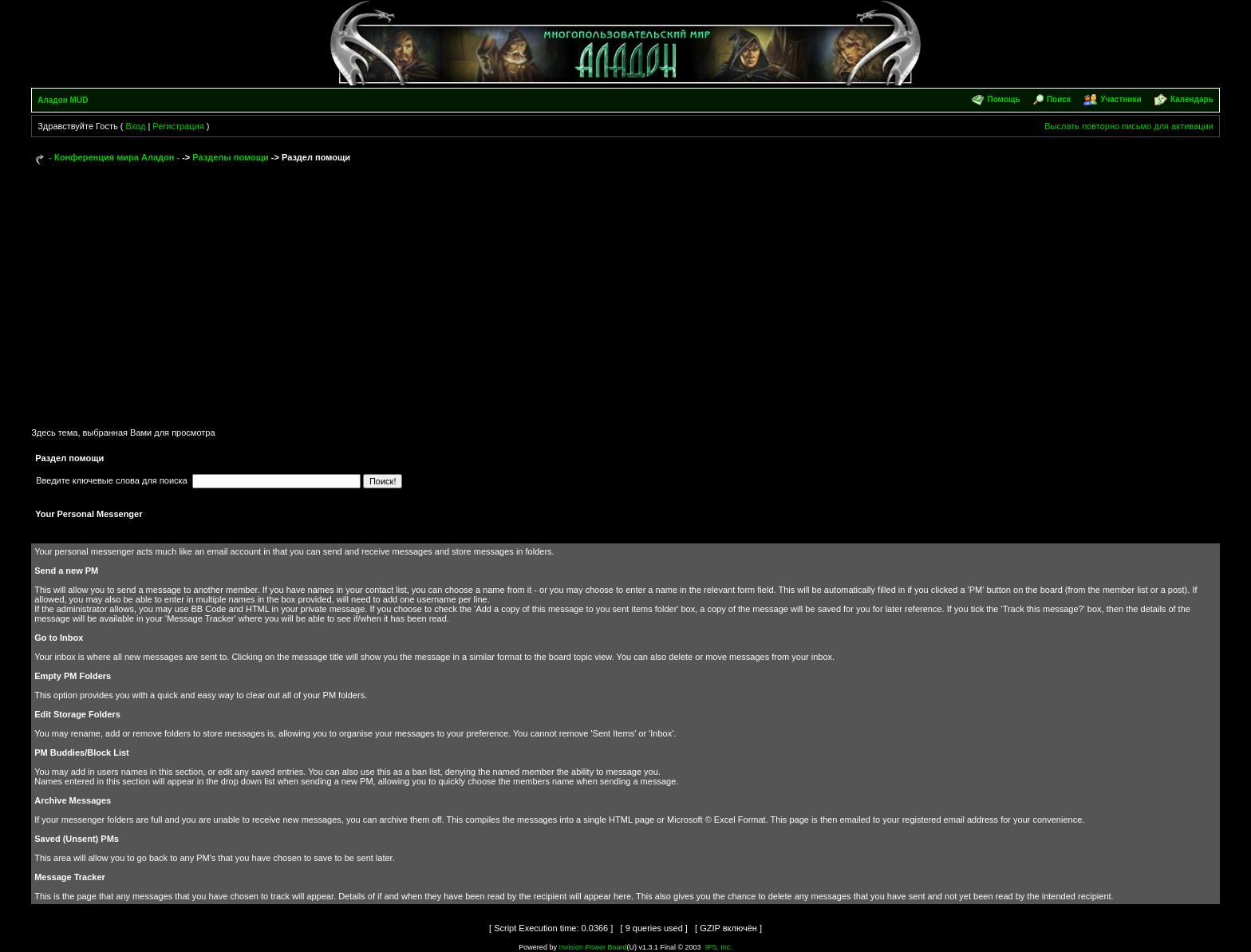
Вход (135, 126)
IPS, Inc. (718, 947)
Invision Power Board (592, 947)
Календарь (1192, 99)
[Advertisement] (625, 289)
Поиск (1059, 99)
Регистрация (177, 126)
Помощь (1003, 99)
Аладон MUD (62, 100)
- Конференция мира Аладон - (114, 157)
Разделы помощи (230, 157)
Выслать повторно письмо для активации (1129, 126)
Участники (1120, 99)
